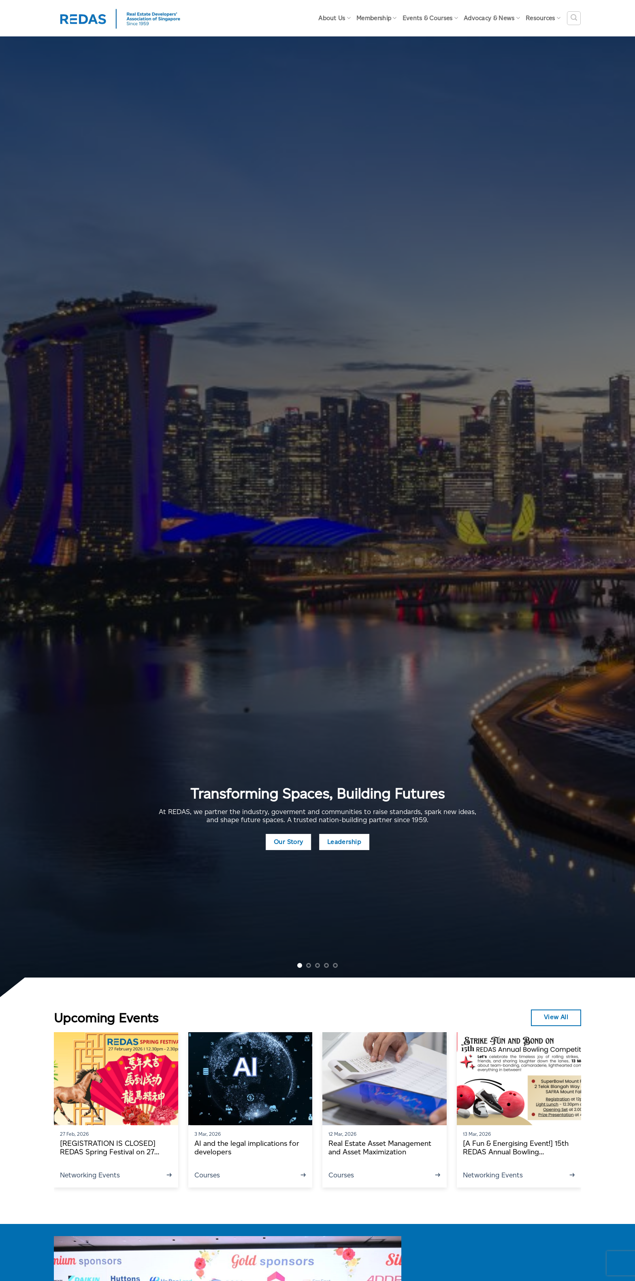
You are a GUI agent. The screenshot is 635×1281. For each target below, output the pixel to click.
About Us (334, 18)
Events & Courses (430, 18)
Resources (543, 18)
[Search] (574, 18)
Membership (376, 18)
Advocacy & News (492, 18)
